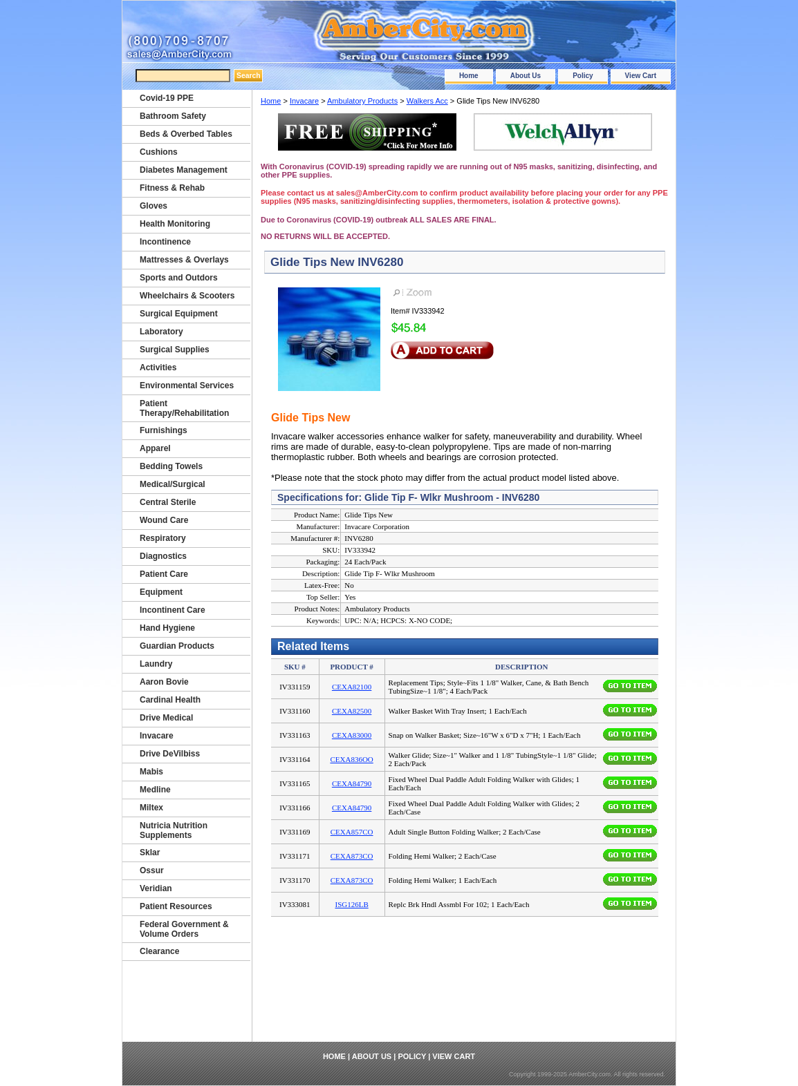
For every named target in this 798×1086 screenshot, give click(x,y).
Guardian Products (177, 646)
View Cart (640, 75)
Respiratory (163, 538)
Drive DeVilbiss (170, 754)
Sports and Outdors (179, 278)
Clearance (159, 951)
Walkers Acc (427, 101)
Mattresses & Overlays (184, 260)
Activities (158, 367)
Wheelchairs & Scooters (187, 296)
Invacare (304, 101)
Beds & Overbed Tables (186, 134)
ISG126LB (351, 904)
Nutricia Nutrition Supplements (173, 830)
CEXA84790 (351, 783)
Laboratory (161, 331)
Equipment (161, 592)
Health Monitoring (175, 224)
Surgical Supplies (175, 349)
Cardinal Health (170, 700)
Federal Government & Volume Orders (184, 929)
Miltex (151, 807)
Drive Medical (166, 718)
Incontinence (165, 242)
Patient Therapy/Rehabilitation (184, 408)
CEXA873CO (352, 856)
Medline (155, 789)
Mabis (151, 772)
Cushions (159, 152)
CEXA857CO (352, 832)
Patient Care (164, 574)
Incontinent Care (172, 610)
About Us (525, 75)
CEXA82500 (351, 711)
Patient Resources (176, 906)
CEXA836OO (351, 759)
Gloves (153, 206)
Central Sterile (168, 502)
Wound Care (164, 520)
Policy (583, 75)
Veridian (156, 888)
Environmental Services (187, 385)
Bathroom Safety (173, 116)
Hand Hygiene (167, 628)
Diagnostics (163, 556)
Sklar (150, 852)
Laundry (156, 664)
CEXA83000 (351, 735)
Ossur (152, 870)
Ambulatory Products (362, 101)
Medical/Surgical (172, 484)
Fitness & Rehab (172, 188)
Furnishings (163, 430)
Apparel (155, 448)
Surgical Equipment (179, 313)
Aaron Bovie (164, 682)
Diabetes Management (184, 170)
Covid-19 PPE (167, 98)
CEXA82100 (351, 687)
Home (469, 75)
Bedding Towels (171, 466)
